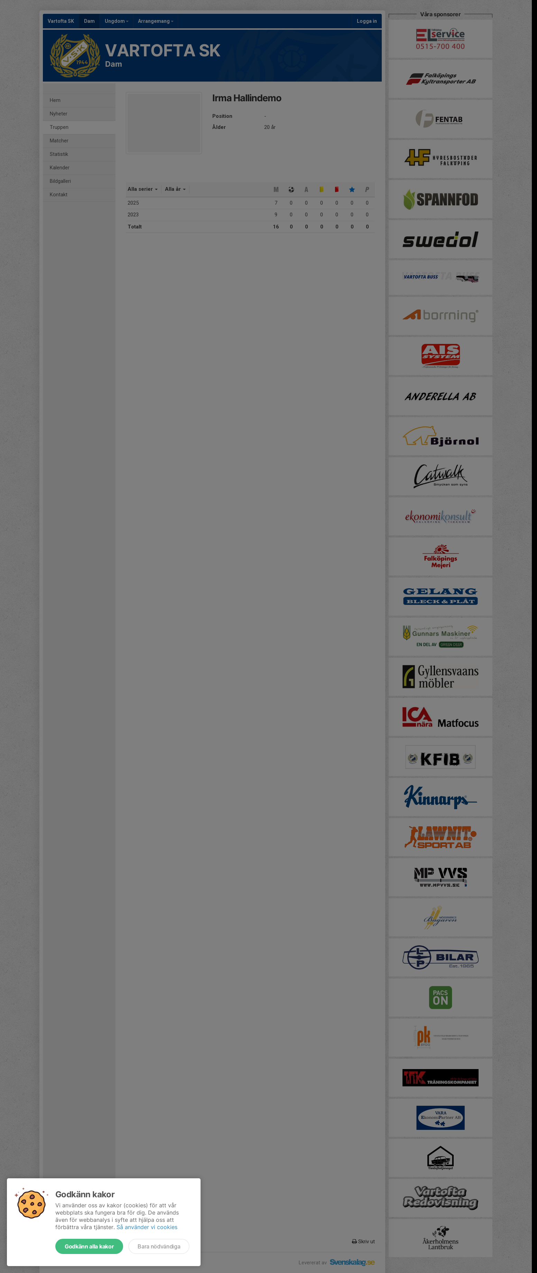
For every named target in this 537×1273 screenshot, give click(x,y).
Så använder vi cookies (147, 1227)
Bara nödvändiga (159, 1246)
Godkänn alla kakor (89, 1246)
